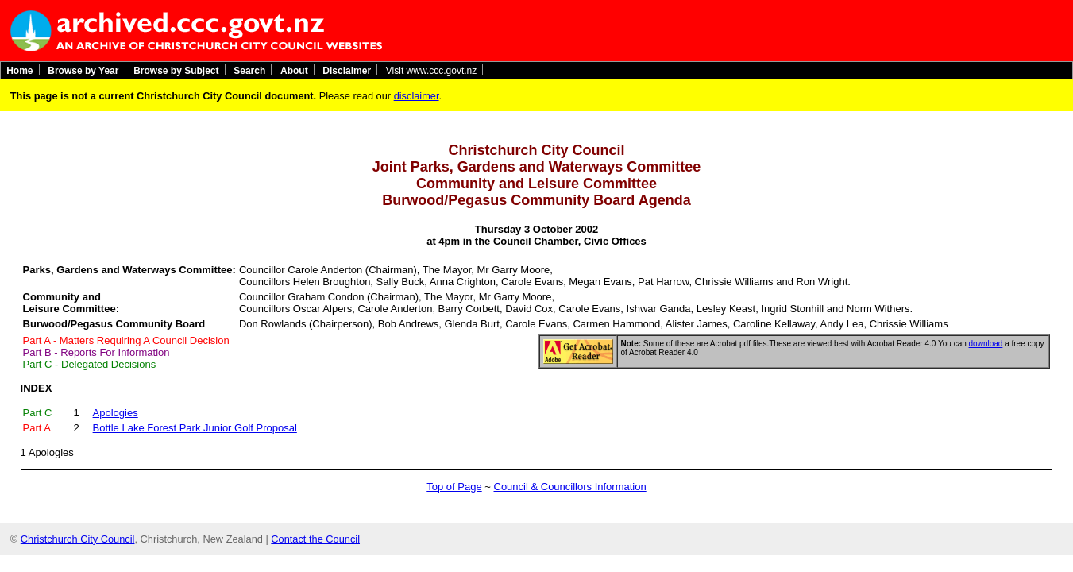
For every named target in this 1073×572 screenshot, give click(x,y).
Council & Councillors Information (570, 487)
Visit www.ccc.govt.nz (431, 69)
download (986, 343)
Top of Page (453, 487)
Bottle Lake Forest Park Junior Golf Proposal (195, 428)
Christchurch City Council (78, 539)
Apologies (115, 413)
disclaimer (416, 96)
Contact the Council (315, 539)
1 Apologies (47, 452)
